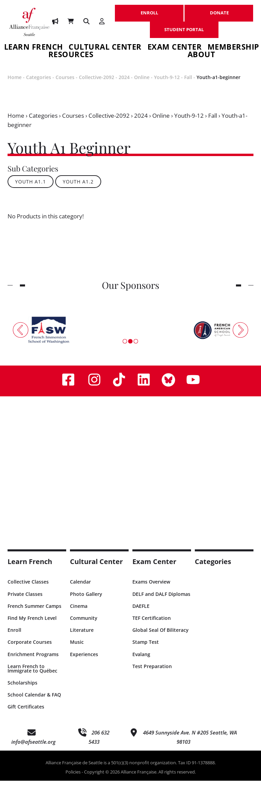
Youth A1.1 (30, 193)
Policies (73, 783)
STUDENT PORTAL (184, 26)
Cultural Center (105, 48)
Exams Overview (151, 593)
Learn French (33, 48)
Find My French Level (32, 629)
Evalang (141, 665)
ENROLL (149, 9)
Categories (38, 88)
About (201, 61)
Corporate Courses (30, 653)
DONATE (219, 9)
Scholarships (22, 694)
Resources (71, 61)
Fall (188, 88)
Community (83, 629)
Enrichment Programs (33, 665)
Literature (82, 641)
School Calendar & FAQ (34, 706)
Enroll (14, 641)
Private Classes (25, 605)
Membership (233, 48)
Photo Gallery (86, 605)
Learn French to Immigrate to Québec (32, 679)
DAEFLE (141, 617)
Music (77, 653)
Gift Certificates (26, 718)
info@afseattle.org (33, 753)
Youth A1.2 (78, 193)
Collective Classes (28, 593)
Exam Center (174, 48)
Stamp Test (145, 653)
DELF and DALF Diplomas (161, 605)
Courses (65, 88)
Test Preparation (152, 677)
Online (142, 88)
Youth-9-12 (167, 88)
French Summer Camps (34, 617)
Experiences (84, 665)
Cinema (78, 617)
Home (15, 88)
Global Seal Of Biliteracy (160, 641)
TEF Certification (151, 629)
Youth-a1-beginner (218, 88)
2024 (124, 88)
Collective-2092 (96, 88)
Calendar (80, 593)
